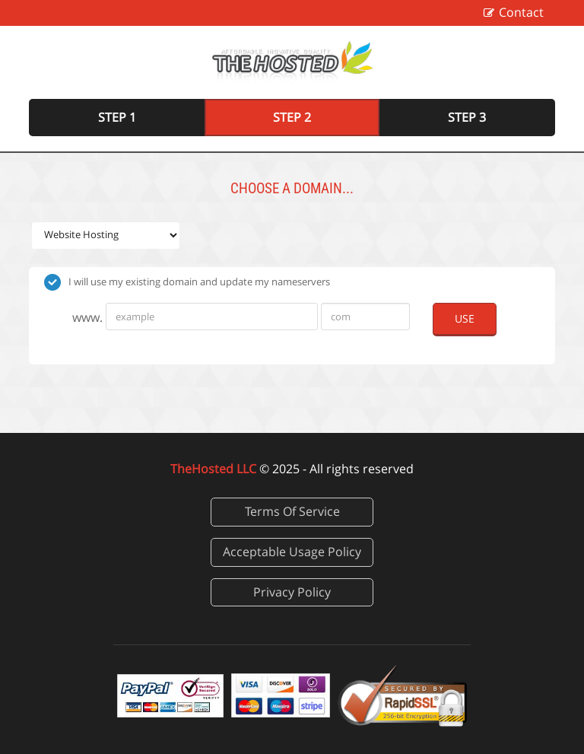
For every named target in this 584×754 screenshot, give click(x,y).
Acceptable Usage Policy (292, 551)
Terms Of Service (292, 511)
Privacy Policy (292, 592)
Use (464, 318)
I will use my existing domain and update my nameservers (187, 282)
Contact (521, 12)
